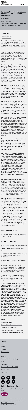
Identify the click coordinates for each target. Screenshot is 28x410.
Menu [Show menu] (21, 4)
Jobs (2, 361)
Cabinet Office (13, 23)
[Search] (26, 4)
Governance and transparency (9, 359)
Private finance (19, 330)
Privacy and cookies (19, 401)
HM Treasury (18, 25)
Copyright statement (7, 401)
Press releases (5, 352)
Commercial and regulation (8, 327)
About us (3, 356)
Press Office (4, 372)
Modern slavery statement (8, 405)
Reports (3, 344)
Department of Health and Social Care (13, 24)
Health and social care (7, 330)
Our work (3, 341)
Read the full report (7, 36)
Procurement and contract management (12, 332)
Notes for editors (6, 38)
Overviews (4, 349)
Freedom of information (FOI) (9, 367)
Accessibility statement (7, 403)
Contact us (4, 364)
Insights (3, 346)
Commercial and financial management (11, 325)
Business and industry (7, 322)
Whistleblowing (5, 369)
